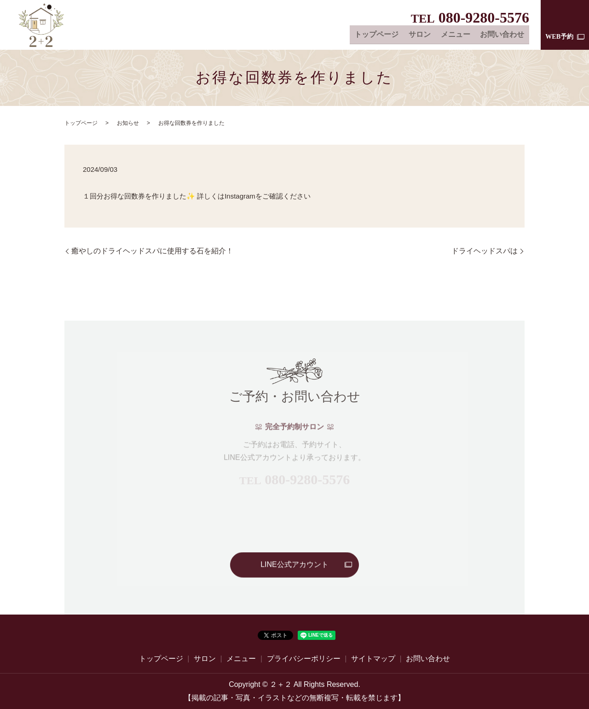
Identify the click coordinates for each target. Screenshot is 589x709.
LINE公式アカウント (294, 565)
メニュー (458, 35)
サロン (424, 35)
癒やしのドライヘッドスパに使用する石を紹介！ (152, 251)
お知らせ (128, 123)
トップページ (382, 35)
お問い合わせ (503, 35)
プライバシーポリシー (304, 658)
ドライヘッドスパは (484, 251)
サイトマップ (373, 658)
